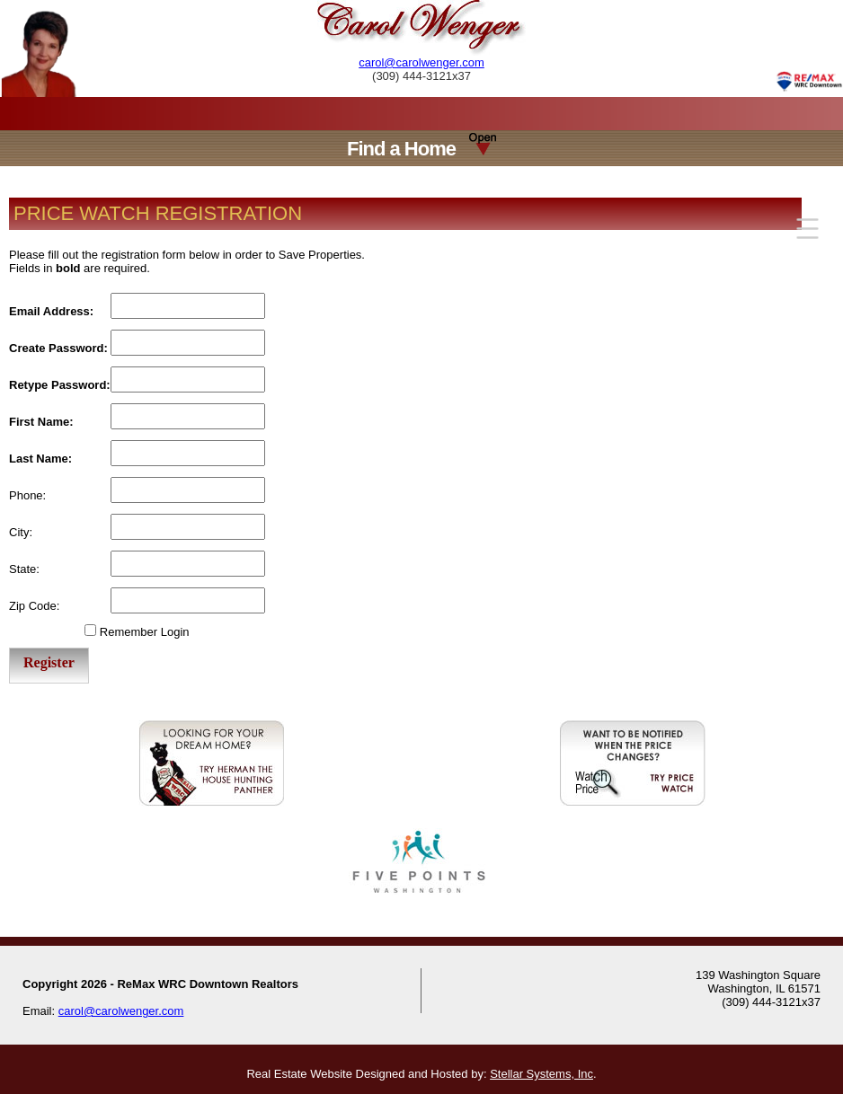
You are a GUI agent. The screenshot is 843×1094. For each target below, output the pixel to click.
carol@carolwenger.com (421, 62)
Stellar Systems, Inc (541, 1074)
